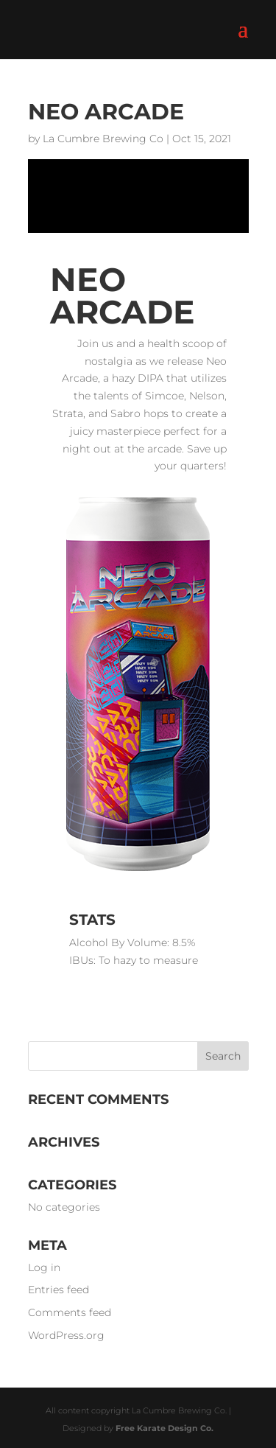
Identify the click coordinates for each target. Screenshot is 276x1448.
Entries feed (58, 1289)
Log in (44, 1267)
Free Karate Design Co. (164, 1428)
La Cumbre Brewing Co (103, 138)
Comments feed (69, 1312)
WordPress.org (66, 1335)
